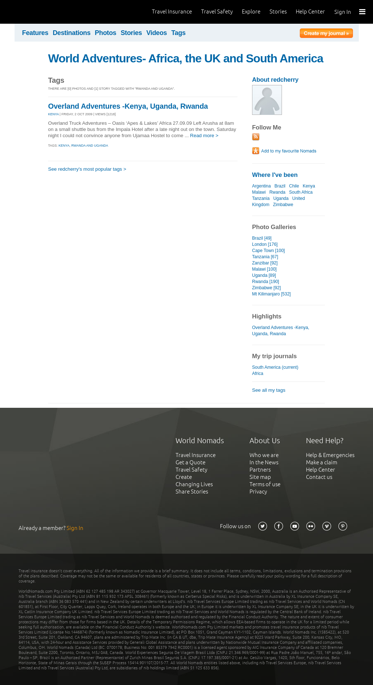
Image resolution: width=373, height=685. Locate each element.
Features (35, 32)
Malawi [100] (264, 269)
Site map (260, 477)
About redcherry (275, 79)
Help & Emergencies (330, 455)
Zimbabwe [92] (266, 287)
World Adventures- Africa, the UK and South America (185, 58)
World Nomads (38, 12)
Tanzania (261, 198)
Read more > (204, 135)
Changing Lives (194, 484)
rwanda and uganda (89, 145)
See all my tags (268, 390)
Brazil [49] (261, 238)
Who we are (264, 455)
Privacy (258, 491)
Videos (156, 32)
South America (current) (275, 367)
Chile (294, 186)
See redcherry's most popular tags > (87, 169)
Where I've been (275, 174)
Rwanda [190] (265, 281)
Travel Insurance (172, 11)
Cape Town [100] (268, 250)
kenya (64, 145)
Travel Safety (217, 11)
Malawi (259, 192)
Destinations (72, 32)
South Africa (301, 192)
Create (184, 477)
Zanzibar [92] (265, 263)
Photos (105, 32)
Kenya (309, 186)
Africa (257, 373)
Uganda (280, 198)
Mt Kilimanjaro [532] (271, 294)
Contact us (319, 477)
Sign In (342, 12)
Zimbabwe (283, 204)
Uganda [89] (264, 275)
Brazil (279, 186)
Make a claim (321, 462)
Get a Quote (190, 462)
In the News (264, 462)
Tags (178, 32)
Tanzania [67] (265, 256)
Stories (278, 11)
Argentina (261, 186)
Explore (251, 11)
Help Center (310, 11)
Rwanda (277, 192)
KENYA (53, 114)
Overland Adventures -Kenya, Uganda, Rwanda (128, 106)
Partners (260, 470)
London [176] (265, 244)
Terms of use (265, 484)
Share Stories (192, 491)
